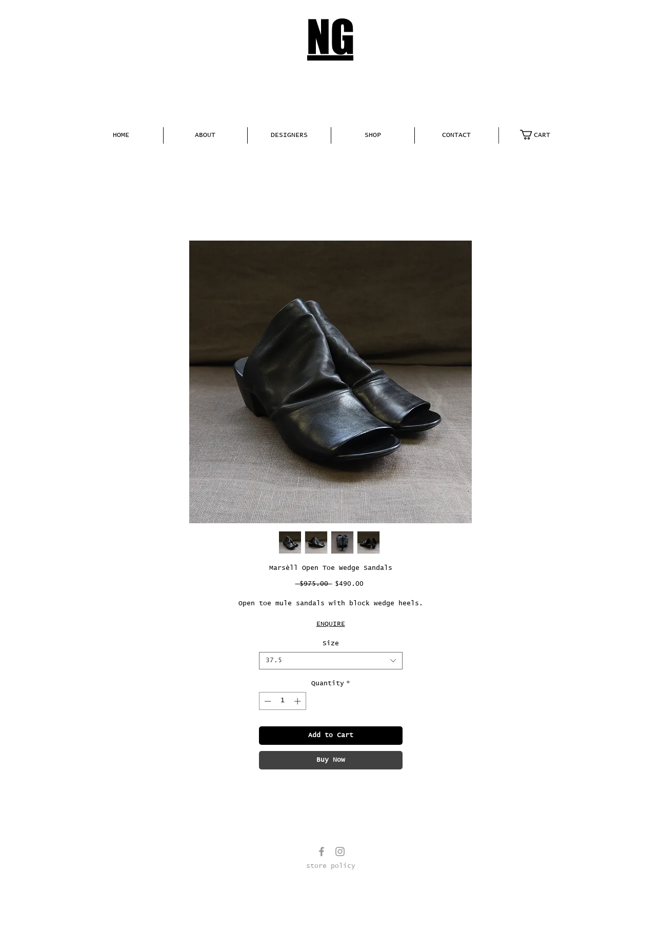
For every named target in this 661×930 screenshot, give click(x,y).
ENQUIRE (330, 624)
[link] (541, 135)
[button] (205, 135)
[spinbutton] (282, 701)
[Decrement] (267, 701)
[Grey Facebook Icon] (321, 851)
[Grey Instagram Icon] (340, 851)
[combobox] (331, 660)
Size (331, 643)
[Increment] (298, 701)
